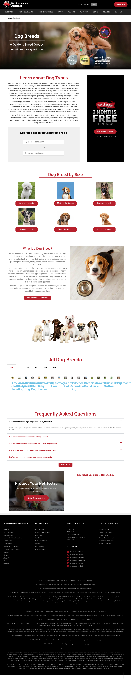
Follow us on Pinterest (75, 557)
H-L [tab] (36, 367)
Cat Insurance (45, 12)
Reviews (71, 12)
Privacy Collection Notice (107, 538)
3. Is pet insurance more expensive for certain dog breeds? (33, 443)
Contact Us (70, 529)
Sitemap (6, 564)
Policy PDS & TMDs (105, 532)
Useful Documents (105, 529)
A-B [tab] (11, 367)
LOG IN (80, 4)
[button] (65, 421)
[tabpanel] (65, 383)
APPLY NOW (120, 4)
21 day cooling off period (11, 549)
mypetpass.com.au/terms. (82, 603)
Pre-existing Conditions (11, 546)
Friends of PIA (40, 549)
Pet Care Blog (39, 529)
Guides (37, 544)
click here (118, 635)
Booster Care (7, 544)
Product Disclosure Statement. (114, 615)
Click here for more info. (99, 611)
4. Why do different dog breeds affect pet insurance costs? (33, 450)
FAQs (60, 12)
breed (63, 132)
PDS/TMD (94, 4)
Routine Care (7, 541)
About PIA (6, 558)
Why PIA (84, 12)
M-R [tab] (45, 367)
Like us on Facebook (75, 552)
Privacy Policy (103, 535)
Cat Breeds (39, 538)
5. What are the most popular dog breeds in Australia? (31, 457)
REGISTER (86, 4)
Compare (9, 12)
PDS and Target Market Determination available (90, 660)
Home (9, 18)
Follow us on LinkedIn (75, 566)
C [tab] (19, 367)
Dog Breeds (39, 535)
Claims (106, 12)
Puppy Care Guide (41, 541)
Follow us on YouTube (75, 563)
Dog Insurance (25, 12)
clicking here (88, 580)
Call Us (118, 12)
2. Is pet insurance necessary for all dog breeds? (28, 437)
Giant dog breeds (26, 229)
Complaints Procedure (106, 541)
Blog (95, 12)
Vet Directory (39, 546)
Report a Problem (105, 544)
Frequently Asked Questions (12, 538)
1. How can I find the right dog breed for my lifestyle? (30, 422)
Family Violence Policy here (61, 668)
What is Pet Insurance (42, 532)
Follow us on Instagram (76, 560)
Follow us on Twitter (75, 555)
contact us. (109, 668)
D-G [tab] (27, 367)
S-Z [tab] (54, 367)
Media (5, 561)
